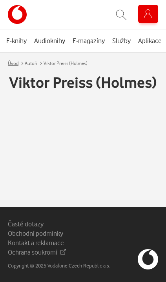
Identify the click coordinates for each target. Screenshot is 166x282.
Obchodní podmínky (35, 233)
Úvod (13, 63)
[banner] (17, 14)
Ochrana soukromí (37, 252)
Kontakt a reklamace (36, 243)
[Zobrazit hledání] (121, 14)
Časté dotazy (26, 224)
